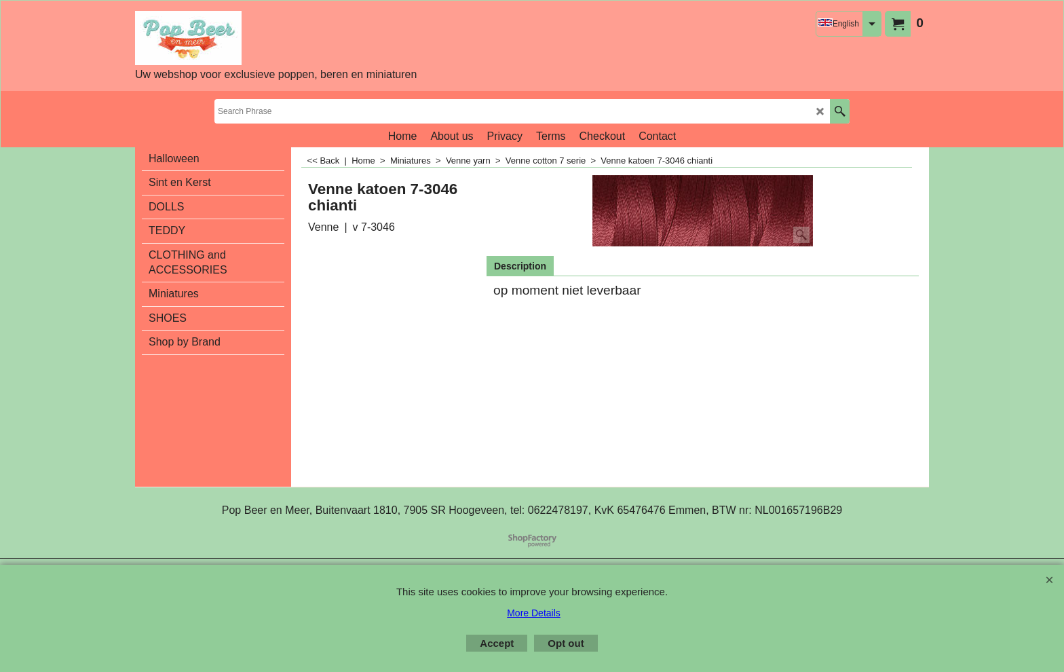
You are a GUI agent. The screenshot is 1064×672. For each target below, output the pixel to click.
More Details (533, 613)
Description (520, 266)
